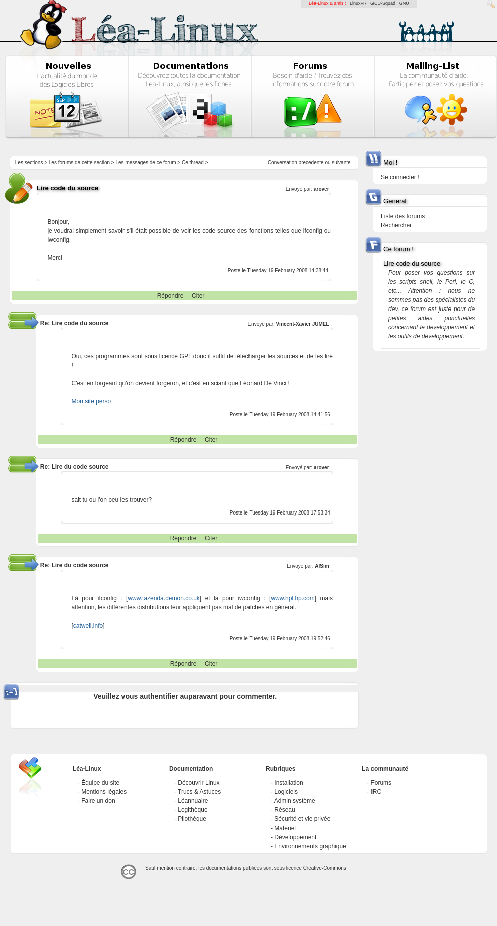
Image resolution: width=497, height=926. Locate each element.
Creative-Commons (324, 868)
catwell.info (88, 625)
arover (321, 189)
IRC (375, 791)
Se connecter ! (400, 177)
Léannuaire (193, 800)
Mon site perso (91, 401)
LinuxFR (358, 3)
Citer (198, 295)
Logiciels (286, 791)
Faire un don (98, 800)
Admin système (294, 800)
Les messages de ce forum (146, 162)
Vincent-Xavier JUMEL (302, 324)
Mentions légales (104, 791)
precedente (311, 162)
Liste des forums (403, 216)
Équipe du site (100, 782)
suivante (341, 162)
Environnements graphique (310, 846)
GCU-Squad (382, 3)
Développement (295, 837)
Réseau (284, 809)
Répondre (170, 295)
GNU (404, 3)
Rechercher (396, 225)
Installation (288, 782)
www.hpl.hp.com (292, 598)
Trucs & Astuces (199, 791)
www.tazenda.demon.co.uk (163, 598)
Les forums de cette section (79, 162)
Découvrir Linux (198, 782)
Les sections (29, 162)
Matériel (285, 828)
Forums (380, 782)
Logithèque (192, 809)
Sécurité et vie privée (302, 818)
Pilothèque (192, 818)
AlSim (322, 566)
